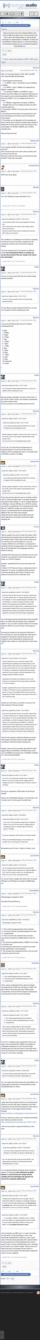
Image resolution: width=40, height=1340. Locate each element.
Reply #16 (4, 860)
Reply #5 (3, 273)
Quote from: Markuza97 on (15, 219)
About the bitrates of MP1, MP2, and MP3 (15, 25)
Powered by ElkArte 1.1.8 (7, 1292)
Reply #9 (3, 414)
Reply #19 (4, 969)
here (24, 46)
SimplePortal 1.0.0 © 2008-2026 (25, 1292)
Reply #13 (4, 654)
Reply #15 (4, 810)
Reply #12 (4, 588)
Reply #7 (3, 320)
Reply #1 (3, 144)
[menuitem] (9, 50)
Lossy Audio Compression (10, 22)
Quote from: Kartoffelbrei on (16, 919)
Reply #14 (4, 771)
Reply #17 (4, 893)
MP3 (17, 22)
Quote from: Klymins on (14, 385)
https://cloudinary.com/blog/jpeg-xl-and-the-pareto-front (19, 1113)
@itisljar (3, 308)
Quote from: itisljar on (14, 296)
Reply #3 (3, 193)
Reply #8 (3, 381)
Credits (15, 1292)
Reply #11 (4, 531)
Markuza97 (34, 141)
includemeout (34, 166)
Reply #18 (4, 915)
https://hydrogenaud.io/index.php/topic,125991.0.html (18, 1122)
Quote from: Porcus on (14, 658)
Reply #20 (4, 1006)
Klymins (36, 68)
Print (4, 54)
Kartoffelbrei (34, 891)
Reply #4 (3, 214)
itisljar (36, 267)
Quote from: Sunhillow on (15, 1011)
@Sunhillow (5, 1042)
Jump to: (3, 1278)
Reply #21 (4, 1066)
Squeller (36, 187)
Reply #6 (3, 292)
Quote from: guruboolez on (15, 592)
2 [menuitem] (5, 50)
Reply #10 (4, 466)
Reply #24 (4, 1191)
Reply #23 (4, 1139)
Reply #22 (4, 1099)
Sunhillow (35, 963)
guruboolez (34, 461)
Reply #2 (3, 171)
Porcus (36, 527)
